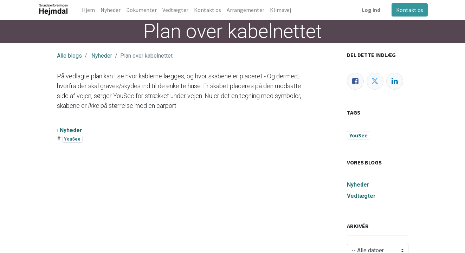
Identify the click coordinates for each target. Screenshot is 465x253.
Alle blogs (69, 55)
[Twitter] (375, 81)
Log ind (371, 9)
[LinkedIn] (394, 81)
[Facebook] (355, 81)
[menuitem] (88, 10)
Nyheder (101, 55)
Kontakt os (409, 9)
